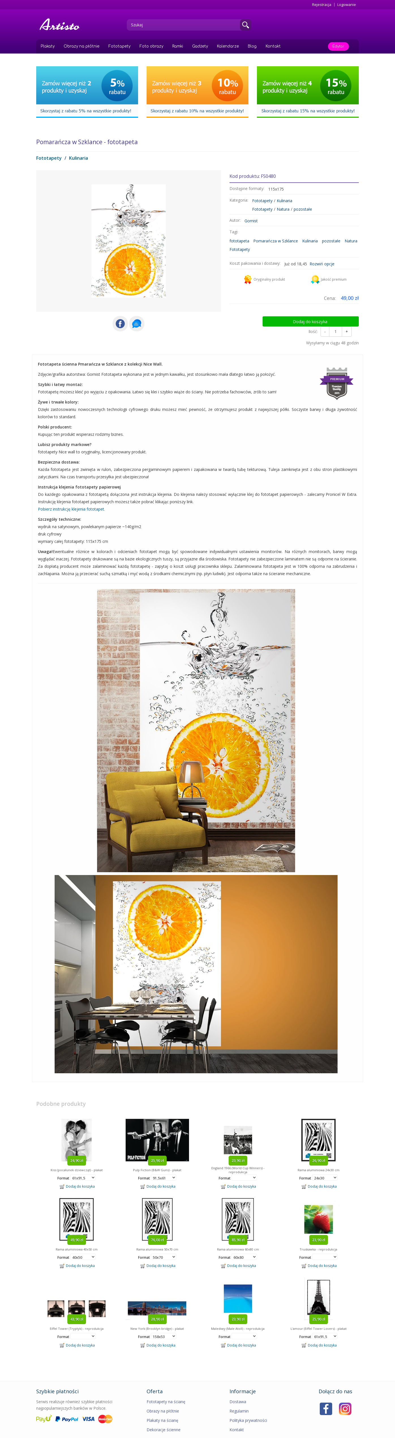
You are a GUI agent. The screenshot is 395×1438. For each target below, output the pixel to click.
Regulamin (239, 1396)
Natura (283, 209)
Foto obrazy (151, 46)
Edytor (338, 46)
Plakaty (48, 46)
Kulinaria (78, 158)
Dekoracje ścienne (164, 1415)
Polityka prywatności (248, 1405)
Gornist (251, 220)
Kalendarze (228, 46)
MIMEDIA (351, 1432)
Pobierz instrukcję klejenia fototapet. (71, 494)
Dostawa (237, 1387)
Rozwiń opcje (322, 263)
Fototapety (119, 46)
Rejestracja (321, 5)
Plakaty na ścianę (162, 1405)
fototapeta (239, 241)
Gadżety (200, 46)
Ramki (177, 46)
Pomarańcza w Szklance (275, 241)
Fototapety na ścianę (166, 1387)
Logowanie (346, 5)
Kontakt (273, 46)
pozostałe (303, 209)
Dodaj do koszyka (335, 313)
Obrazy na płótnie (81, 46)
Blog (252, 46)
